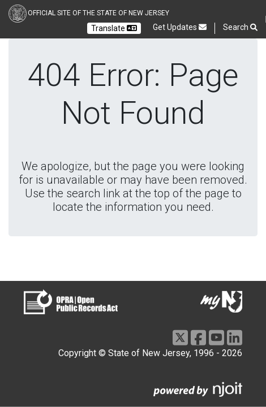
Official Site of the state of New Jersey (98, 13)
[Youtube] (216, 337)
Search (240, 27)
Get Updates (180, 27)
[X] (180, 337)
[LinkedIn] (234, 337)
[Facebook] (198, 337)
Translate (114, 28)
